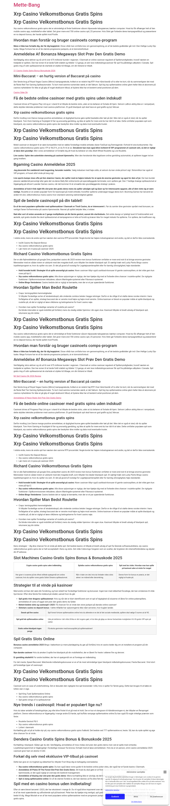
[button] (165, 772)
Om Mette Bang (136, 802)
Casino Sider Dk (21, 92)
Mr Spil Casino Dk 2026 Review (27, 376)
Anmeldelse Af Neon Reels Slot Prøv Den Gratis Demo (37, 398)
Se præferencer (156, 796)
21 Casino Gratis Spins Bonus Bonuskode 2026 (34, 71)
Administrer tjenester (112, 790)
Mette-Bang (27, 5)
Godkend (115, 796)
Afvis (136, 796)
